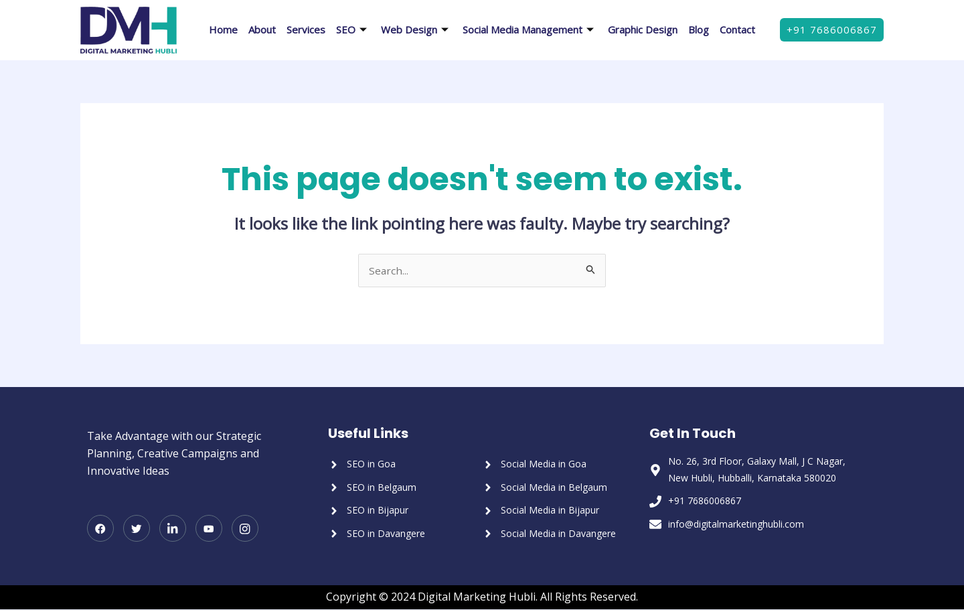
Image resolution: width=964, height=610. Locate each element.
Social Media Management (530, 29)
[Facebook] (100, 529)
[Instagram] (245, 529)
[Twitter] (136, 529)
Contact (737, 29)
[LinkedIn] (172, 529)
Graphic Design (642, 29)
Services (306, 29)
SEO (353, 29)
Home (223, 29)
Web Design (416, 29)
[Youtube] (208, 529)
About (262, 29)
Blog (698, 29)
